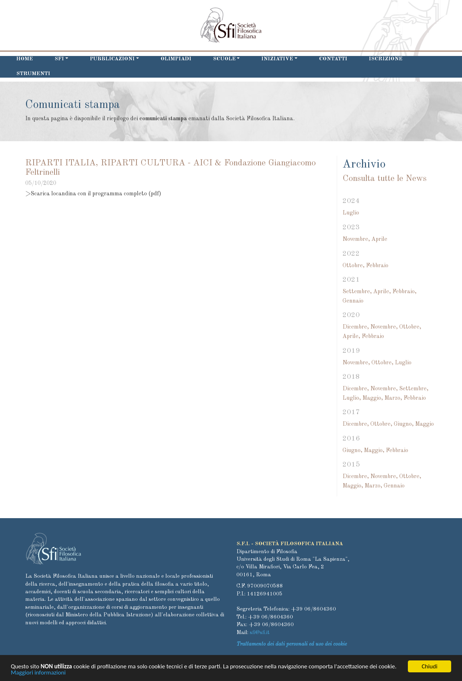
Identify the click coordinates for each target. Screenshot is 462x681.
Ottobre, (354, 266)
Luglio (351, 213)
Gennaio (353, 301)
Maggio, (372, 398)
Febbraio (377, 266)
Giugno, (404, 424)
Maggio (424, 424)
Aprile (379, 239)
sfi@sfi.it (260, 633)
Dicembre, (356, 327)
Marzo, (393, 398)
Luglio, (352, 398)
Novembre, (356, 239)
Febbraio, (404, 292)
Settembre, (357, 292)
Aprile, (382, 292)
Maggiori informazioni (38, 674)
